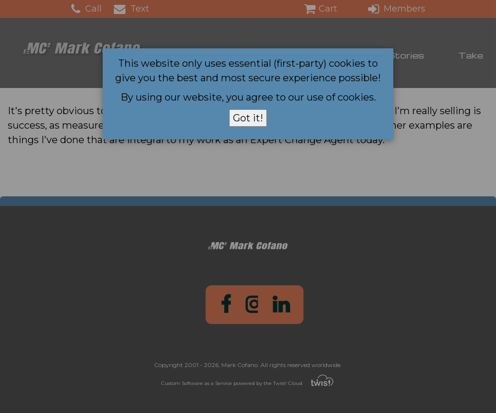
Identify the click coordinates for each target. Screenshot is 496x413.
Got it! (248, 118)
